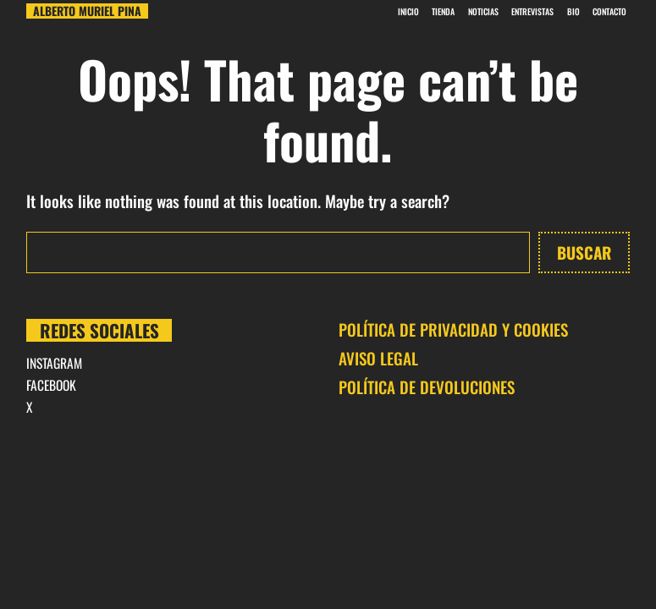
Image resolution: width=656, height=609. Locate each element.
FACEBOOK (51, 385)
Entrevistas (532, 11)
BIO (573, 11)
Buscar (584, 252)
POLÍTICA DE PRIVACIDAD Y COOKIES (453, 329)
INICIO (408, 11)
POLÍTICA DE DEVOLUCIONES (427, 386)
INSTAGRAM (54, 363)
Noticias (483, 11)
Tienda (443, 11)
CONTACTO (609, 11)
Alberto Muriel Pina (87, 11)
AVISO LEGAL (378, 358)
